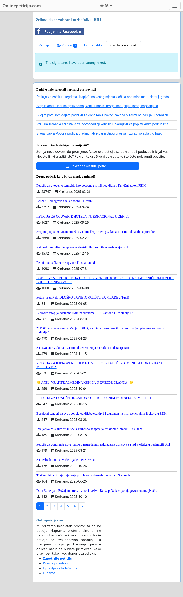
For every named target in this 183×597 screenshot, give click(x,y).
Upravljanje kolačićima (60, 568)
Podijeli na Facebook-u (58, 31)
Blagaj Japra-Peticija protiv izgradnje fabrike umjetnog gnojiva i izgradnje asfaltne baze (99, 133)
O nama (49, 573)
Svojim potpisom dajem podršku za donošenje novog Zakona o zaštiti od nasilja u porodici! (102, 115)
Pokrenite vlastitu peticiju (87, 166)
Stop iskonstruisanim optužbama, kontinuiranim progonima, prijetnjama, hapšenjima (97, 106)
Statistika (93, 45)
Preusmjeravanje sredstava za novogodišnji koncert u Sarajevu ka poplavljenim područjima (102, 124)
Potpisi (67, 45)
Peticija (44, 45)
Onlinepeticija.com (21, 5)
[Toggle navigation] (175, 6)
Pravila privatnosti (123, 45)
